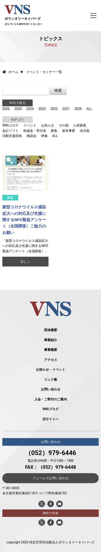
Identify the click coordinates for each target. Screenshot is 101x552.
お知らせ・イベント (50, 369)
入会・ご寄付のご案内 (50, 399)
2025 (17, 109)
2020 (78, 109)
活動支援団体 (12, 136)
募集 (54, 131)
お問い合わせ (50, 389)
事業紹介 (50, 340)
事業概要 (50, 350)
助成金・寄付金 (34, 131)
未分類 (85, 131)
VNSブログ (50, 409)
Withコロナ (10, 125)
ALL (89, 109)
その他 (64, 125)
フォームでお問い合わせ (51, 478)
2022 (54, 109)
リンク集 (50, 379)
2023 (41, 109)
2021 (66, 109)
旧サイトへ (50, 419)
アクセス (50, 360)
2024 (30, 109)
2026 (6, 109)
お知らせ (47, 125)
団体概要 (50, 330)
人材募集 (79, 125)
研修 (44, 136)
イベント (29, 125)
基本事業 (68, 131)
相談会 (31, 136)
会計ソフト (10, 131)
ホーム (10, 72)
